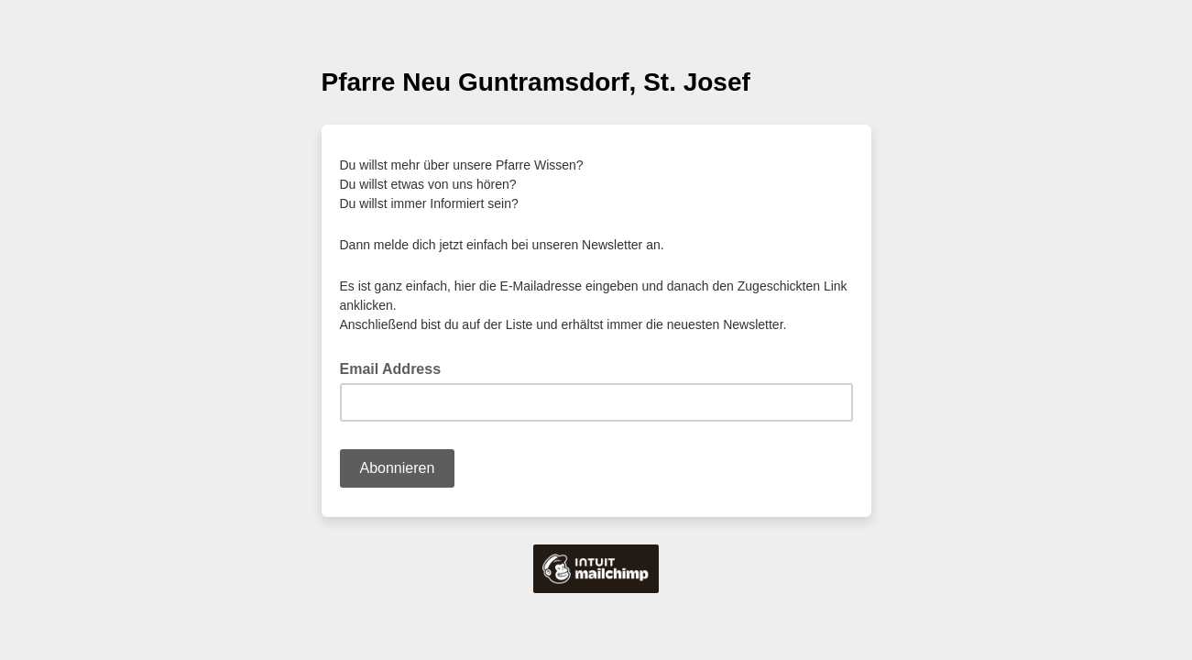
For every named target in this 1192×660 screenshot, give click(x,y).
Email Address (396, 368)
